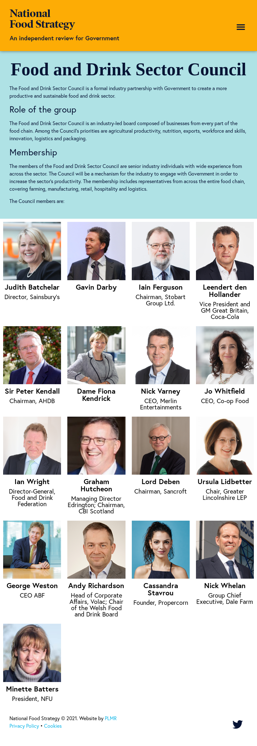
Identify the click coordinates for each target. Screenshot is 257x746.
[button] (241, 27)
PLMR (111, 718)
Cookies (53, 725)
